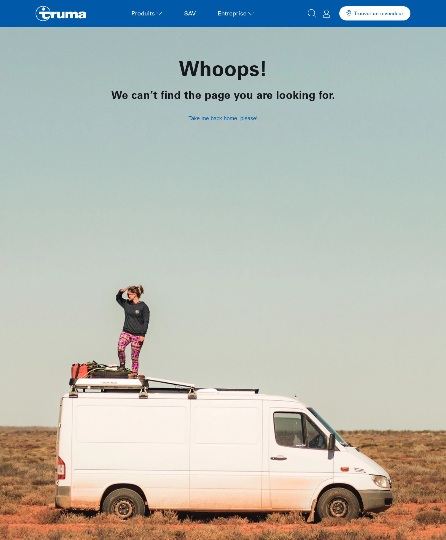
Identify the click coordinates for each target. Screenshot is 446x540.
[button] (312, 12)
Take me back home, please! (222, 118)
